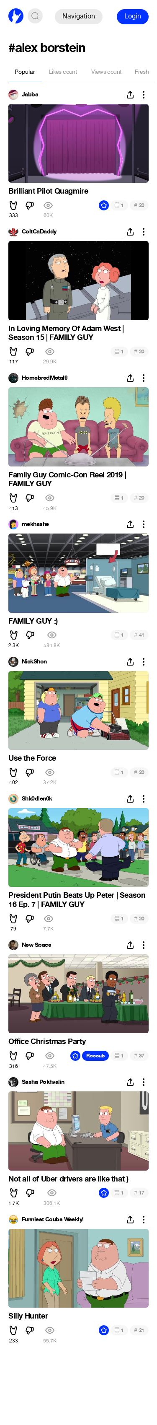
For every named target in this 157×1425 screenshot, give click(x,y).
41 (139, 635)
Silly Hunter (28, 1316)
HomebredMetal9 (44, 378)
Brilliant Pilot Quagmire (48, 191)
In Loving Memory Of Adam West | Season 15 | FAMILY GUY (66, 333)
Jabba (30, 95)
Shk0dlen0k (37, 799)
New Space (36, 945)
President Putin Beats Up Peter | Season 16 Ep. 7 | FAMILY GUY (76, 899)
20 (139, 205)
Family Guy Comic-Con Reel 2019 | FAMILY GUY (67, 479)
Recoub (95, 1055)
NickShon (34, 662)
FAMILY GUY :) (33, 621)
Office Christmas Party (46, 1041)
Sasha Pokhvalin (43, 1082)
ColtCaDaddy (39, 232)
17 (139, 1193)
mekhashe (35, 524)
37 (139, 1056)
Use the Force (32, 758)
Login (132, 16)
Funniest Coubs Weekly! (53, 1220)
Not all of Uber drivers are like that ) (68, 1179)
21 (139, 1330)
